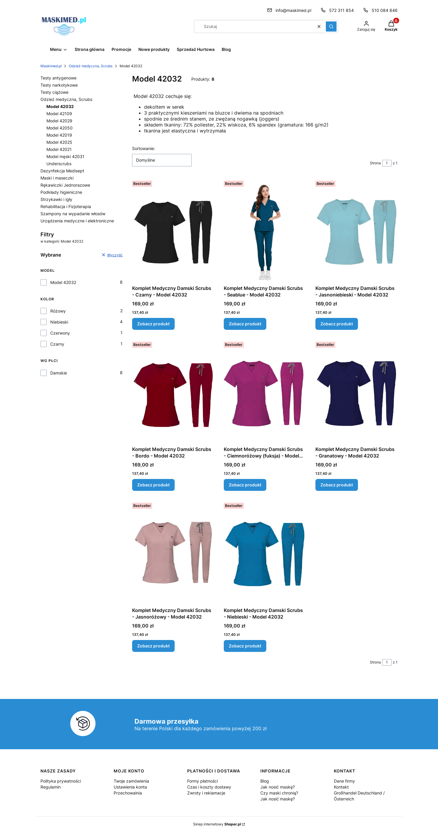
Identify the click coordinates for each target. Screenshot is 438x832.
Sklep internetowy (217, 824)
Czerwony (60, 332)
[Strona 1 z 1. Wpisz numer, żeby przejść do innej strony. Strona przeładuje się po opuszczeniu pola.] (387, 163)
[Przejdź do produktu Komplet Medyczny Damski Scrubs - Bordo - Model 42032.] (173, 391)
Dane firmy (344, 780)
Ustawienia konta (130, 786)
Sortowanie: (143, 148)
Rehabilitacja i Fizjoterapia (65, 206)
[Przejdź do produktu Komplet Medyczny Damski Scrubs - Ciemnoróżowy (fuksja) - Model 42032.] (265, 391)
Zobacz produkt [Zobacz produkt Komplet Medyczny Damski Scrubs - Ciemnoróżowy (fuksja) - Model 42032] (245, 484)
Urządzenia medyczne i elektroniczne (77, 220)
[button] (331, 26)
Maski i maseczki (56, 177)
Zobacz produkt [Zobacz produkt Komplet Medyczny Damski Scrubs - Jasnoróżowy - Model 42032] (153, 645)
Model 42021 (59, 149)
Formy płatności (202, 780)
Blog (264, 780)
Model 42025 (59, 142)
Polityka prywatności (60, 780)
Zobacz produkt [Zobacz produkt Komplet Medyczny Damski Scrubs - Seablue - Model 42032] (245, 323)
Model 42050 (59, 127)
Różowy (58, 310)
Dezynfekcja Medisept (62, 170)
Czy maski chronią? (279, 792)
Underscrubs (58, 163)
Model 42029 (59, 120)
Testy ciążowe (54, 92)
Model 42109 (59, 113)
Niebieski (59, 321)
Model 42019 (59, 135)
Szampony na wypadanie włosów (72, 213)
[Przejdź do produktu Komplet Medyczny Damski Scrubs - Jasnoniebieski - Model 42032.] (356, 230)
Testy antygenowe (58, 77)
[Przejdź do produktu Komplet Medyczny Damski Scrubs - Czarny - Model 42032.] (173, 230)
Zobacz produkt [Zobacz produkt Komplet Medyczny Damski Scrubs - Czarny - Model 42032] (153, 323)
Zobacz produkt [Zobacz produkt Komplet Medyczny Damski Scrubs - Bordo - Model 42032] (153, 484)
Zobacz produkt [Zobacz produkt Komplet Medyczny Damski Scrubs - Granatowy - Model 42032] (336, 484)
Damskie (58, 372)
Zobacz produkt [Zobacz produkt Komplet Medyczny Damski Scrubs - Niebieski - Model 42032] (245, 645)
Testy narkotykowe (59, 85)
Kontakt (341, 786)
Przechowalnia (128, 792)
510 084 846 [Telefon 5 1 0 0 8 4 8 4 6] (385, 10)
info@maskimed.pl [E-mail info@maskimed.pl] (293, 10)
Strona (375, 163)
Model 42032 (63, 282)
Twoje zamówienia (131, 780)
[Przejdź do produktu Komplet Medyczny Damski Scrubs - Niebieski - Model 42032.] (265, 552)
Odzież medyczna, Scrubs (90, 66)
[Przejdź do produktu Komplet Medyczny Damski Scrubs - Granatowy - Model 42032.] (356, 391)
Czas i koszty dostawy (209, 786)
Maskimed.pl (51, 66)
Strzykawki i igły (56, 199)
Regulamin (50, 786)
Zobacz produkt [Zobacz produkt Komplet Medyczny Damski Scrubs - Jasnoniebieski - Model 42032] (336, 323)
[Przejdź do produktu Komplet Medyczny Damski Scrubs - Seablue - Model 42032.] (265, 230)
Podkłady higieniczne (61, 192)
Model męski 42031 (65, 156)
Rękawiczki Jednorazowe (65, 185)
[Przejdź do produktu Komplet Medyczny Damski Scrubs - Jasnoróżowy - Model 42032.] (173, 552)
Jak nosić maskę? (277, 786)
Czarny (57, 343)
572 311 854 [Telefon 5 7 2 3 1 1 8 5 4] (341, 10)
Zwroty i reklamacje (206, 792)
